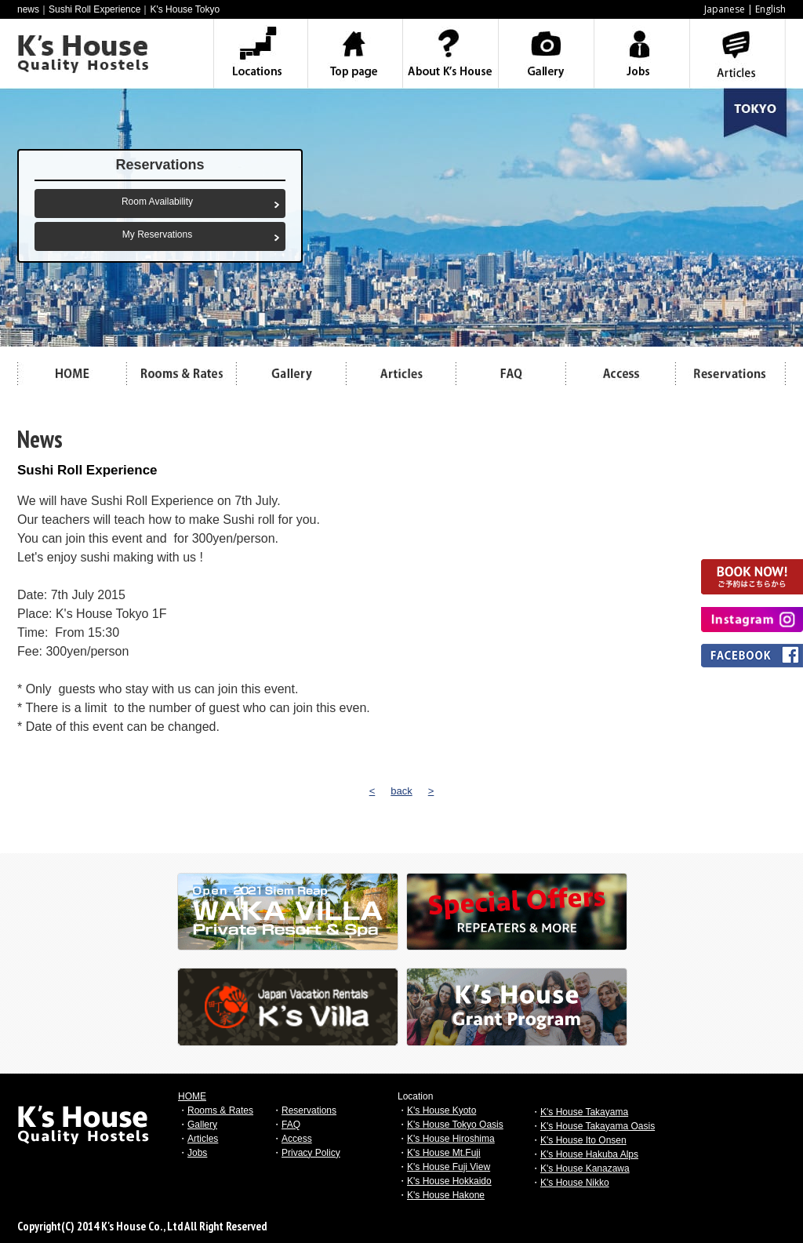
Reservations (309, 1110)
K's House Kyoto (441, 1110)
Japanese (724, 9)
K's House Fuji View (448, 1166)
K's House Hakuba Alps (589, 1154)
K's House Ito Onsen (583, 1140)
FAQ (291, 1124)
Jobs (197, 1152)
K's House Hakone (446, 1195)
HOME (192, 1096)
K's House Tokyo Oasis (455, 1124)
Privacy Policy (311, 1152)
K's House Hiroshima (451, 1138)
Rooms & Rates (220, 1110)
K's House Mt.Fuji (444, 1152)
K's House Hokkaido (449, 1181)
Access (297, 1138)
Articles (202, 1138)
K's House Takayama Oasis (597, 1126)
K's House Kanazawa (585, 1168)
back (401, 791)
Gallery (202, 1124)
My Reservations (157, 234)
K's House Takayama (584, 1112)
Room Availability (157, 201)
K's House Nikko (574, 1182)
